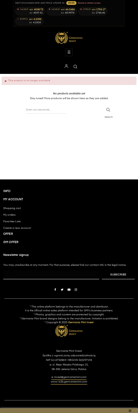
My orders (9, 215)
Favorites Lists (12, 221)
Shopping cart (12, 208)
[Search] (46, 110)
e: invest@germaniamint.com (69, 377)
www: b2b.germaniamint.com (69, 381)
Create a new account (17, 228)
